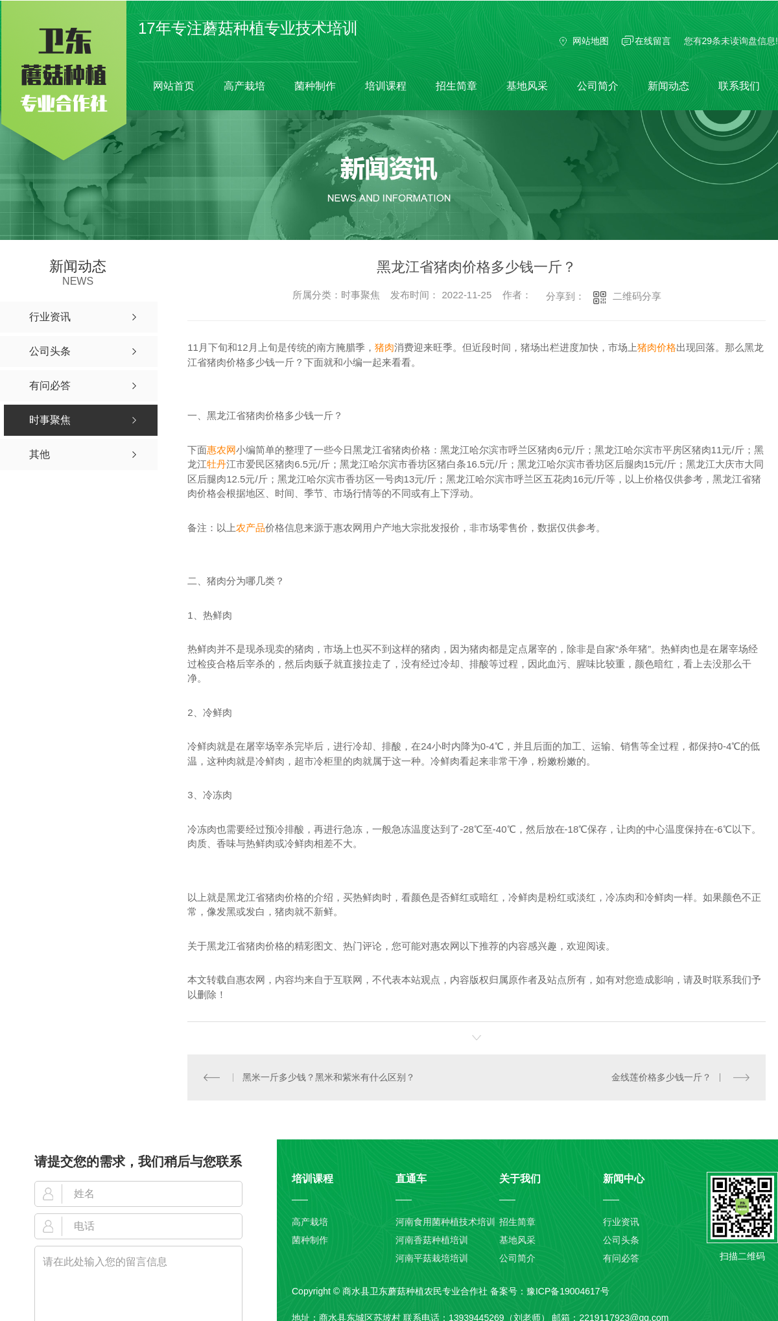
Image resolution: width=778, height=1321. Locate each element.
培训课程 (386, 85)
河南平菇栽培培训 (431, 1258)
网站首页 (173, 85)
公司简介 (598, 85)
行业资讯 (621, 1222)
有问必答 (621, 1258)
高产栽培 (244, 85)
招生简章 (456, 85)
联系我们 (739, 85)
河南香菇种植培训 (431, 1240)
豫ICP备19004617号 (567, 1291)
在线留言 (653, 41)
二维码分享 (637, 296)
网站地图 (590, 41)
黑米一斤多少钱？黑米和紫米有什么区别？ (328, 1077)
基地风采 (527, 85)
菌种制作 (315, 85)
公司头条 (621, 1240)
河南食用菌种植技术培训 (445, 1222)
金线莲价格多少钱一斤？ (661, 1077)
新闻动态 (668, 85)
